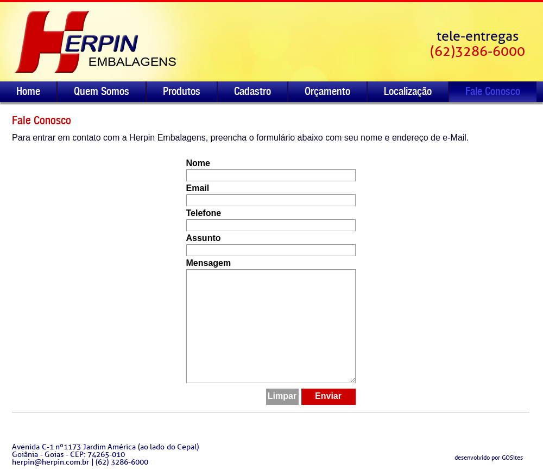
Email (198, 188)
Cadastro (252, 91)
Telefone (204, 213)
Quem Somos (101, 91)
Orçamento (327, 91)
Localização (408, 91)
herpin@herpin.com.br (50, 462)
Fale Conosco (492, 91)
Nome (198, 163)
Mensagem (208, 263)
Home (28, 91)
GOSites (512, 457)
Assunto (203, 238)
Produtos (181, 91)
